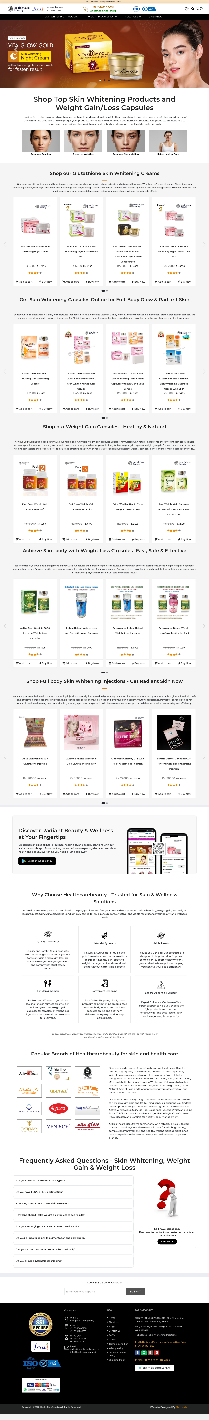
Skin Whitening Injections (162, 1340)
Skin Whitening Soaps (156, 1327)
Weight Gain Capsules (170, 1332)
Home (112, 1323)
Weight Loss (141, 1335)
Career (112, 1345)
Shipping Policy (117, 1365)
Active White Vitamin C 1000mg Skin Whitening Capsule (35, 378)
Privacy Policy (116, 1354)
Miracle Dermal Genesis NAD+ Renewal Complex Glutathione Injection (174, 763)
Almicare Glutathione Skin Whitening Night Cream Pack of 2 (174, 251)
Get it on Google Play (37, 861)
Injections (133, 16)
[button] (15, 49)
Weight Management (102, 16)
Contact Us (167, 1241)
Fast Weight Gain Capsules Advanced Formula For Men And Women (174, 509)
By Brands (156, 16)
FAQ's (112, 1341)
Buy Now (45, 281)
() (199, 8)
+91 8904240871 (78, 1337)
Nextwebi (181, 1413)
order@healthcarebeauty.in (84, 1355)
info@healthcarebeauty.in (83, 1358)
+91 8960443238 (78, 1334)
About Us (113, 1328)
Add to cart (24, 281)
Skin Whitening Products (62, 16)
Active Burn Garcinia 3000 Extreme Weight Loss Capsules (35, 633)
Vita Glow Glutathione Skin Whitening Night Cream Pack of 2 (81, 251)
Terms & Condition (118, 1349)
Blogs (112, 1332)
